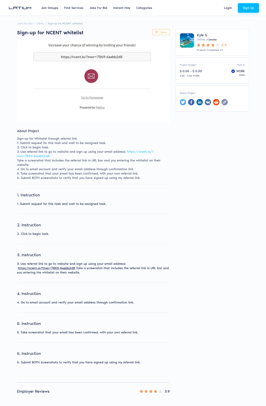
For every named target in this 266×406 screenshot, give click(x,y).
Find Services (73, 8)
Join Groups (49, 8)
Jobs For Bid (98, 8)
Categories (144, 8)
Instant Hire (121, 8)
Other (40, 23)
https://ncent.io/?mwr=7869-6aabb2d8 (46, 268)
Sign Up (248, 8)
